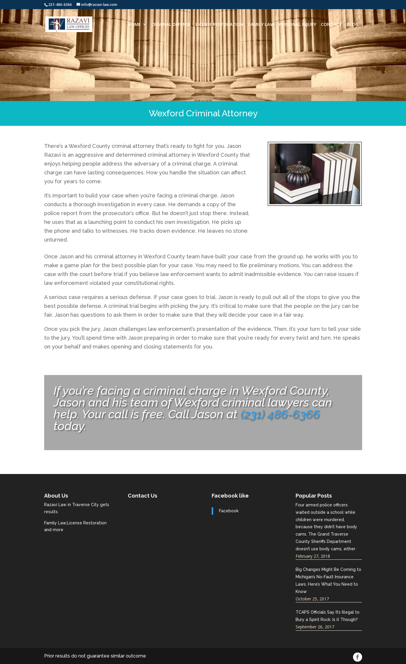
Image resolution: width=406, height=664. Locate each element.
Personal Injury (297, 24)
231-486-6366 (60, 4)
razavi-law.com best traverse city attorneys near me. (161, 523)
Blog (353, 24)
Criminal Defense (171, 24)
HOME (134, 24)
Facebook (228, 510)
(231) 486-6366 (280, 414)
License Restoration (219, 24)
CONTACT (331, 24)
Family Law (261, 24)
